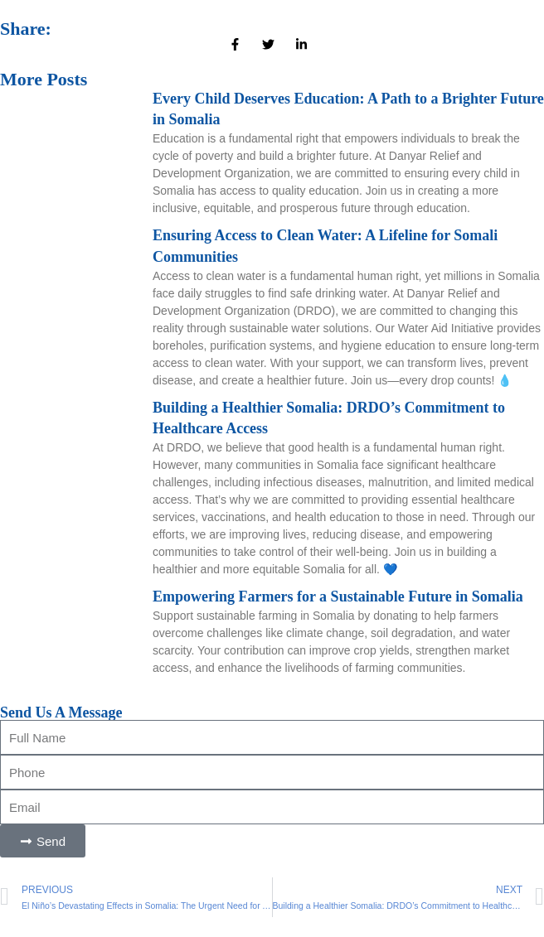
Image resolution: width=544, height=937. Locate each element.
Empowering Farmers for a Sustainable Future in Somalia (338, 596)
